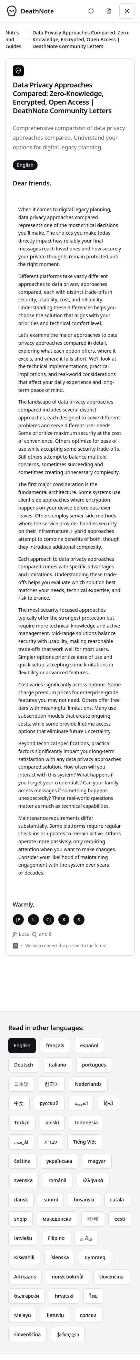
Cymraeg (95, 1257)
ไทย (93, 1296)
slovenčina (111, 1276)
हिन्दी (108, 1103)
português (94, 1064)
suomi (51, 1199)
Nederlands (88, 1084)
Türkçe (22, 1122)
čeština (22, 1161)
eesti (119, 1219)
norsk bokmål (67, 1276)
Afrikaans (25, 1276)
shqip (20, 1219)
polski (52, 1122)
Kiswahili (24, 1257)
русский (49, 1103)
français (55, 1045)
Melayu (22, 1315)
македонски (57, 1219)
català (117, 1199)
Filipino (56, 1238)
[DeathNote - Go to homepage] (30, 11)
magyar (97, 1161)
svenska (23, 1180)
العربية (81, 1103)
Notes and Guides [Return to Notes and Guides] (13, 39)
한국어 (51, 1084)
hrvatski (64, 1296)
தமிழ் (86, 1238)
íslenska (59, 1257)
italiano (57, 1064)
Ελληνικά (92, 1180)
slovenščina (27, 1334)
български (26, 1296)
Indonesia (86, 1122)
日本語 (21, 1084)
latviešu (23, 1238)
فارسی (21, 1141)
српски (88, 1315)
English (22, 1045)
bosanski (84, 1199)
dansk (21, 1199)
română (58, 1180)
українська (59, 1161)
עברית (50, 1141)
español (89, 1045)
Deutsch (23, 1064)
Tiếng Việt (84, 1141)
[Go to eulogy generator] (109, 11)
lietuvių (55, 1315)
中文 (19, 1103)
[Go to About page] (91, 11)
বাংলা (92, 1219)
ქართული (68, 1334)
